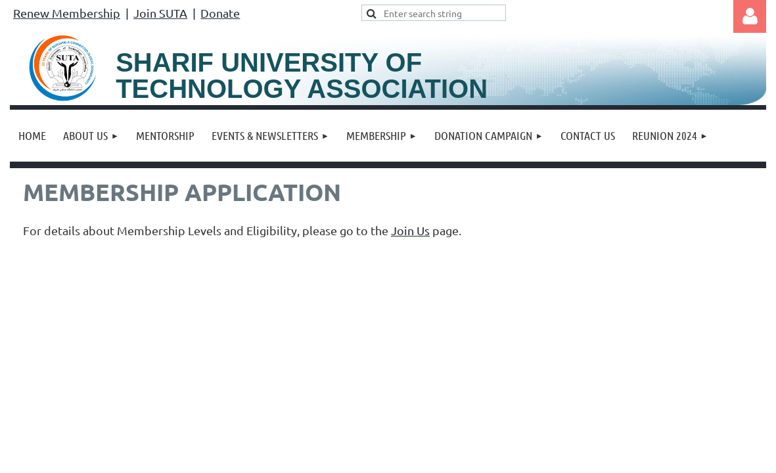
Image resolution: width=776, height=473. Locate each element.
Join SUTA (160, 13)
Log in (749, 16)
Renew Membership (66, 13)
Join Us (410, 230)
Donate (220, 13)
